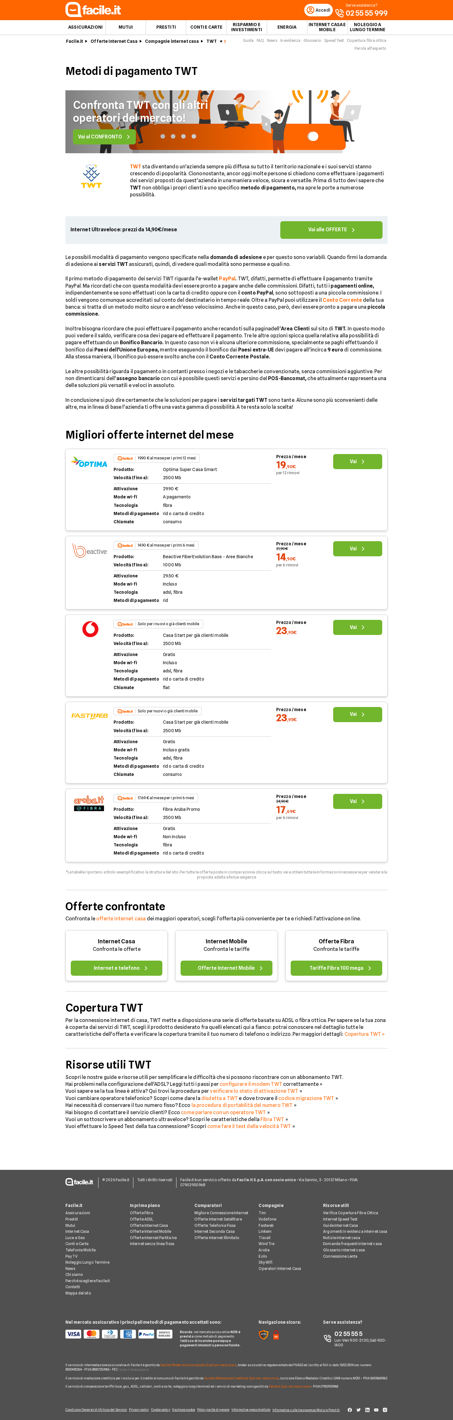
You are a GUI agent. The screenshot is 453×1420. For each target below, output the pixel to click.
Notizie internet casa (341, 1234)
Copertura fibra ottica (366, 43)
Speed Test (334, 43)
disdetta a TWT (219, 1101)
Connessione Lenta (340, 1252)
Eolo (263, 1252)
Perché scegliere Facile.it (87, 1277)
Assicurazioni (85, 30)
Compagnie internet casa (172, 44)
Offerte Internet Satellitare (218, 1215)
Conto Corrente (342, 303)
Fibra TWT (272, 1122)
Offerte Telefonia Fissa (215, 1221)
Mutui (126, 30)
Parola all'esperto (370, 51)
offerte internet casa (121, 922)
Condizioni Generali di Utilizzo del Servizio (90, 1408)
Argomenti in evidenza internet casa (355, 1228)
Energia (286, 30)
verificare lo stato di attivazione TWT (254, 1094)
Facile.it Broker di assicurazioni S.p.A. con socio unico (198, 1361)
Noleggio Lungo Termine (87, 1258)
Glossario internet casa (344, 1246)
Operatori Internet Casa (280, 1264)
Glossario (312, 43)
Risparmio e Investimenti (246, 30)
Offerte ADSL (141, 1215)
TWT (211, 44)
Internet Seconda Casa (214, 1228)
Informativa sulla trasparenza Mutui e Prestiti (309, 1408)
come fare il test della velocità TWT (249, 1130)
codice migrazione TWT (306, 1101)
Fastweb (266, 1221)
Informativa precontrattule (249, 1408)
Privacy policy (134, 1408)
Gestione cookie (183, 1408)
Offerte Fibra (336, 944)
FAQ (260, 43)
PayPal (227, 282)
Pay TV (71, 1252)
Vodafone (267, 1215)
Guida (248, 43)
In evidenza (290, 43)
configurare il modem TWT (251, 1087)
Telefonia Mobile (80, 1246)
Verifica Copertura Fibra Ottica (350, 1209)
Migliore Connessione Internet (221, 1209)
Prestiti (166, 30)
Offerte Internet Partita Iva (153, 1234)
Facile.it (74, 44)
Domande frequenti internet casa (352, 1240)
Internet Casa (116, 944)
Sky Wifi (265, 1258)
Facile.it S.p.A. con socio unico (289, 1382)
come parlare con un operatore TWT (223, 1116)
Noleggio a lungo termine (368, 30)
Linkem (265, 1228)
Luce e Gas (75, 1234)
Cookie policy (158, 1408)
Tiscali (265, 1234)
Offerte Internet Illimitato (216, 1234)
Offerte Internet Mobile (150, 1228)
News (272, 43)
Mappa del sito (78, 1289)
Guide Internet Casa (340, 1221)
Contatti (72, 1283)
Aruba (264, 1246)
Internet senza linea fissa (152, 1240)
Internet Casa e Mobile (327, 30)
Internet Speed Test (340, 1215)
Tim (262, 1209)
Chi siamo (74, 1271)
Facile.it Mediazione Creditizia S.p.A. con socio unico (241, 1374)
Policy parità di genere (214, 1408)
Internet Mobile (226, 944)
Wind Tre (266, 1240)
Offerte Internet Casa (114, 44)
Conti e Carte (206, 30)
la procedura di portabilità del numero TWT (242, 1109)
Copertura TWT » (364, 1038)
